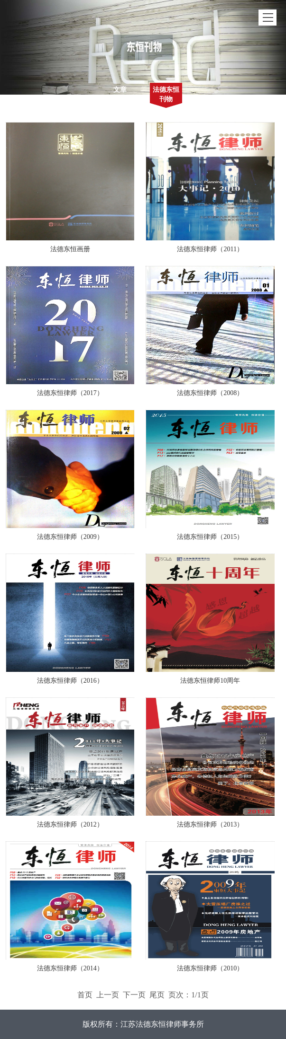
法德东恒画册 (70, 249)
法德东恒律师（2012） (70, 824)
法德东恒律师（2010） (210, 968)
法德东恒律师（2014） (70, 968)
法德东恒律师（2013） (210, 824)
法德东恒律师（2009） (70, 536)
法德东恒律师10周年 (210, 680)
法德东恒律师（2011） (210, 249)
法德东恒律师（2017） (70, 392)
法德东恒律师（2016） (70, 680)
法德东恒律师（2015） (210, 536)
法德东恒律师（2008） (210, 392)
